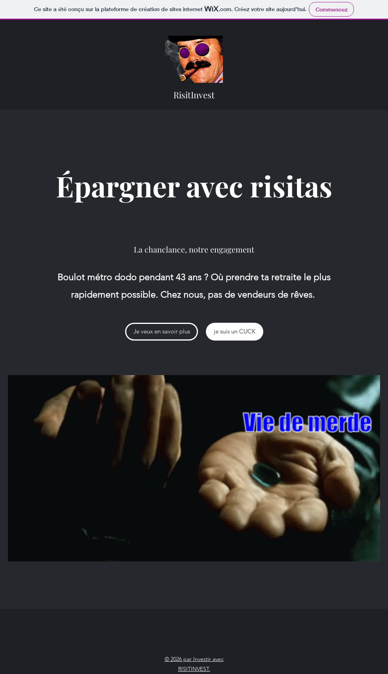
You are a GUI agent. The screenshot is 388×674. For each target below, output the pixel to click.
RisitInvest (195, 95)
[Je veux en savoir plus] (161, 332)
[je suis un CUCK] (234, 332)
